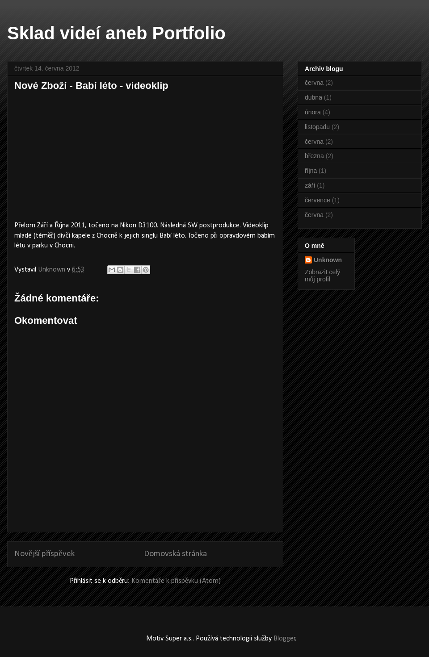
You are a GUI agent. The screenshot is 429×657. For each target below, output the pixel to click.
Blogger (284, 638)
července (317, 200)
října (311, 170)
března (314, 155)
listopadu (317, 126)
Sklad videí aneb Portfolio (116, 33)
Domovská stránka (175, 554)
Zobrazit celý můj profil (322, 275)
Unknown (328, 260)
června (314, 82)
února (313, 112)
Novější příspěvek (44, 554)
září (310, 185)
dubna (313, 97)
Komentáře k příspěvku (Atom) (176, 581)
